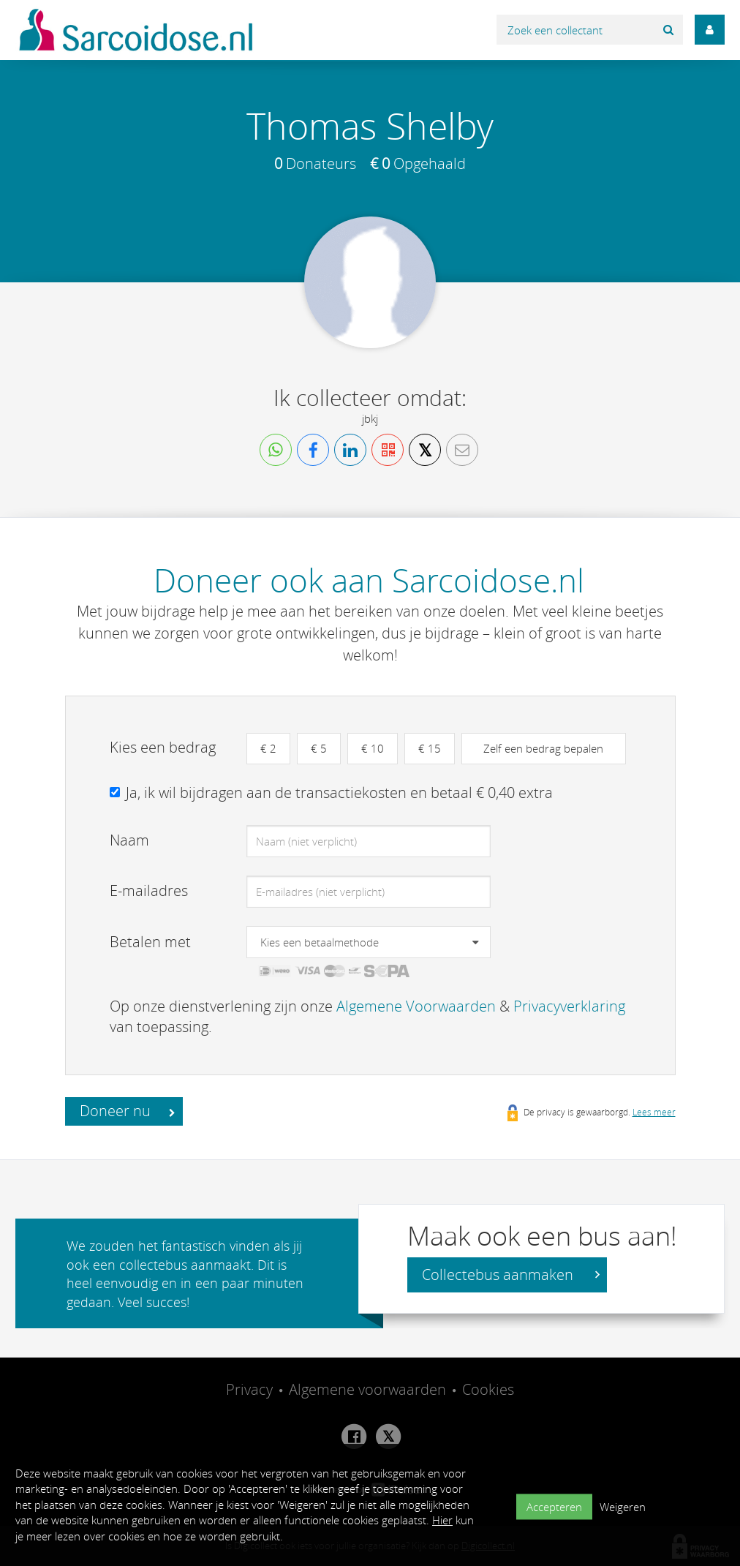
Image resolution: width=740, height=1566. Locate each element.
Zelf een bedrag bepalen (543, 748)
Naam (129, 840)
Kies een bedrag (163, 747)
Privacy (249, 1389)
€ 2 (268, 748)
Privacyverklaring (569, 1006)
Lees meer (654, 1112)
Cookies (488, 1389)
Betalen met (150, 942)
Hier (442, 1520)
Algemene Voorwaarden (416, 1006)
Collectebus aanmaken (511, 1274)
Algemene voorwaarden (367, 1389)
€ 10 (372, 748)
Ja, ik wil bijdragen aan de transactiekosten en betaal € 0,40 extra (339, 792)
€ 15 (429, 748)
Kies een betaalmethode (319, 942)
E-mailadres (149, 890)
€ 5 (319, 748)
